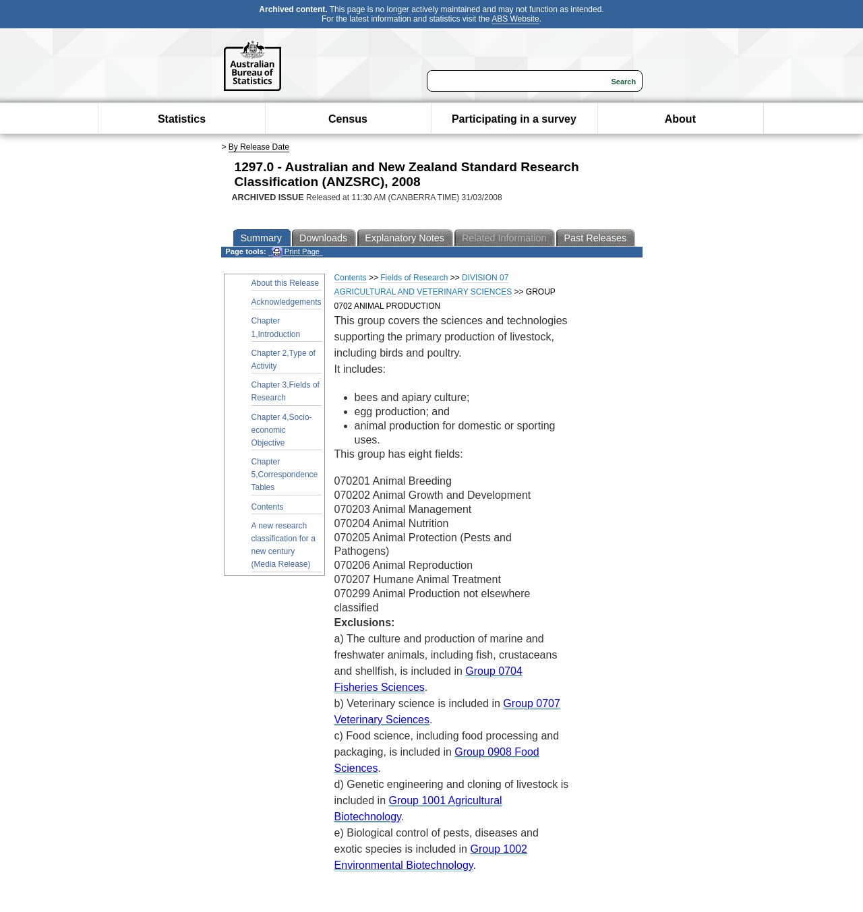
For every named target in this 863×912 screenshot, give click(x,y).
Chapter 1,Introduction (276, 327)
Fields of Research (414, 277)
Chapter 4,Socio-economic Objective (281, 430)
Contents (267, 507)
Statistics (182, 119)
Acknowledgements (286, 302)
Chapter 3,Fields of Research (285, 391)
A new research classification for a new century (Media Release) (283, 545)
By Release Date (259, 147)
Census (347, 119)
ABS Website (515, 19)
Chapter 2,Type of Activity (283, 359)
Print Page (296, 251)
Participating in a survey (514, 119)
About (680, 119)
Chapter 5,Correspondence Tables (284, 474)
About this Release (285, 283)
